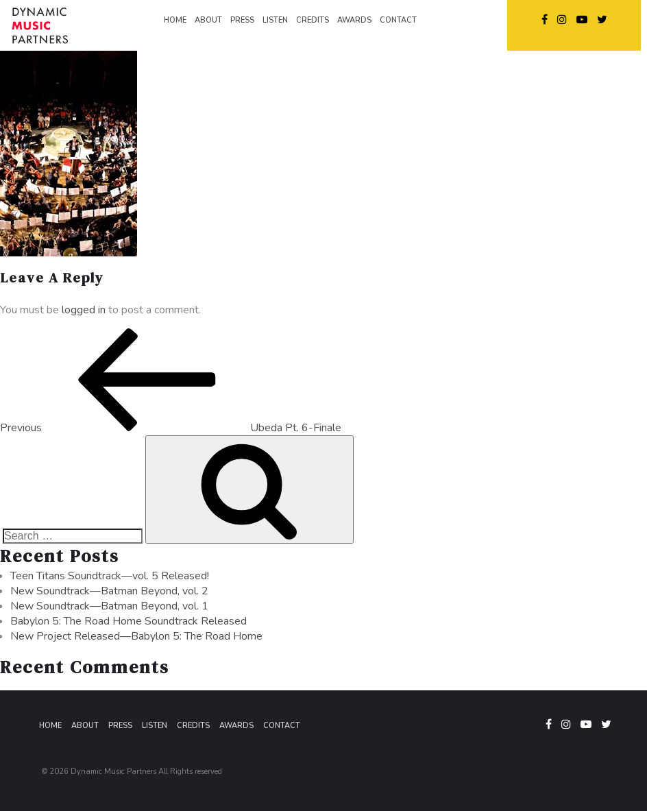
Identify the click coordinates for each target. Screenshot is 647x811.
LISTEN (275, 20)
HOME (175, 20)
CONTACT (398, 20)
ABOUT (208, 20)
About (85, 726)
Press (120, 726)
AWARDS (354, 20)
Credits (193, 726)
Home (50, 726)
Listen (154, 726)
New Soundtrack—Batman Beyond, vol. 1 (109, 606)
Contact (281, 726)
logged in (84, 309)
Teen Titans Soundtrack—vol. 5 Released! (109, 575)
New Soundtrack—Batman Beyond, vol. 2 (109, 590)
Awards (236, 726)
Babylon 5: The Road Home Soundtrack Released (128, 621)
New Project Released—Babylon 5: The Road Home (136, 636)
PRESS (242, 20)
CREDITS (312, 20)
